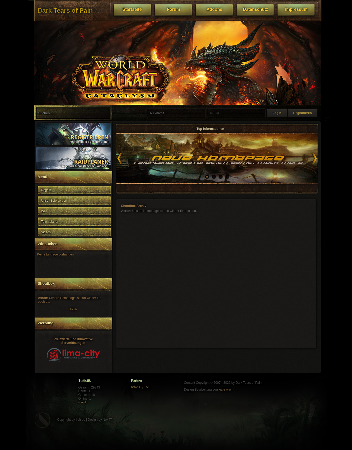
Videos (46, 232)
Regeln (46, 190)
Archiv (73, 309)
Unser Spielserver (53, 200)
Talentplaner (49, 222)
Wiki (44, 211)
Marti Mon (225, 389)
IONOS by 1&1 (140, 387)
